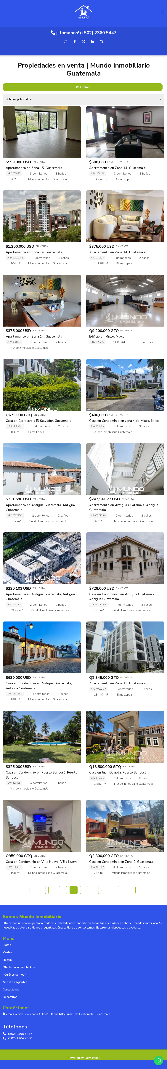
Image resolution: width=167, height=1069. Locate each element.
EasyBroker (91, 1058)
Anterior (38, 890)
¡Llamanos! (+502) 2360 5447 (83, 33)
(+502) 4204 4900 (17, 1038)
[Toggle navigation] (162, 12)
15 (110, 890)
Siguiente (126, 890)
